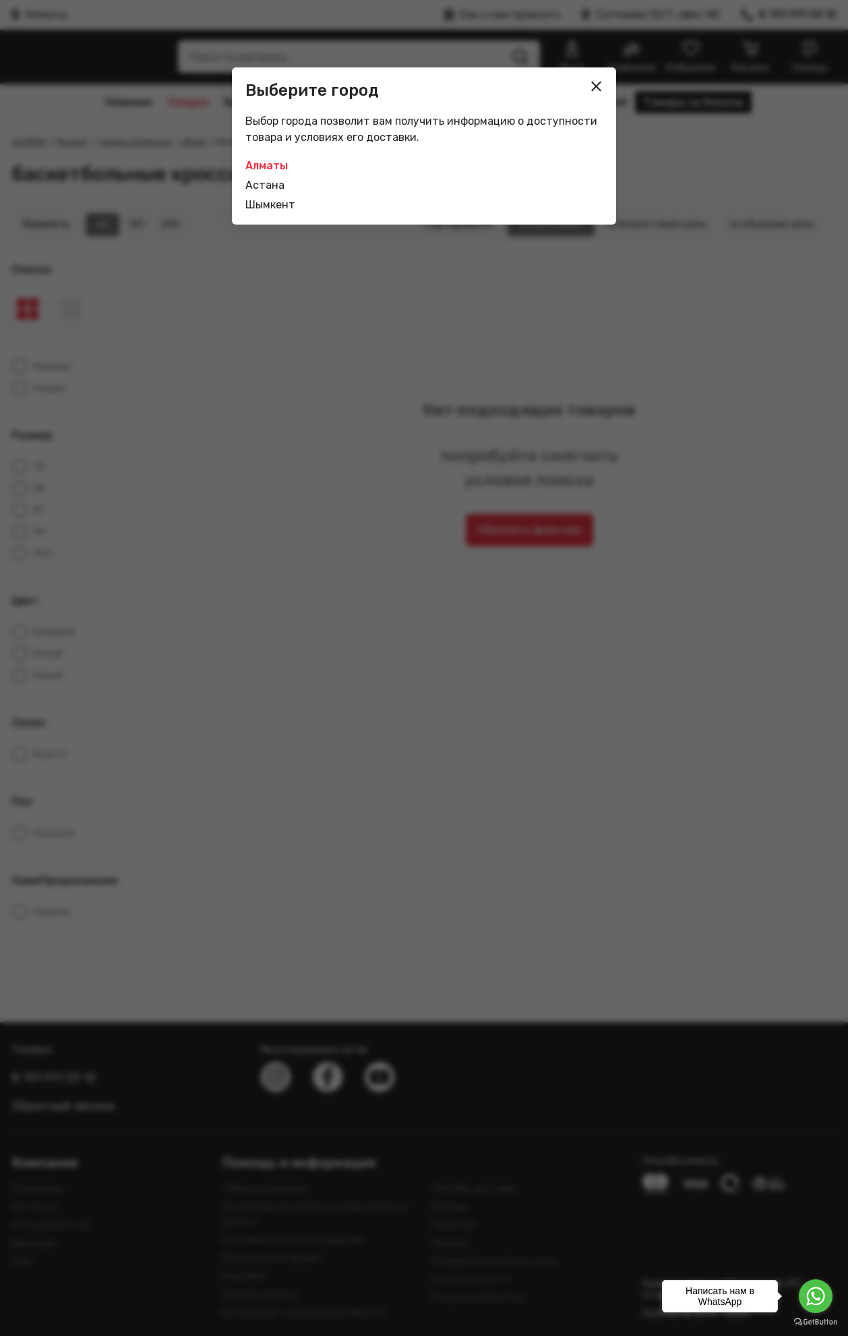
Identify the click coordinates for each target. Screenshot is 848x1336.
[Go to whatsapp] (815, 1296)
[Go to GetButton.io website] (815, 1322)
